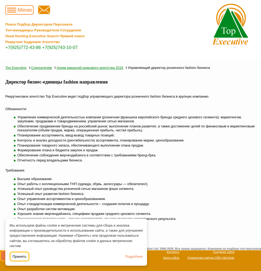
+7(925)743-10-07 (60, 47)
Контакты (173, 251)
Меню (25, 10)
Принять (19, 257)
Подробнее (134, 257)
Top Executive (16, 68)
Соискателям (41, 68)
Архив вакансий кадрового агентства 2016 (89, 68)
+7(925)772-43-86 (23, 47)
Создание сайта (224, 251)
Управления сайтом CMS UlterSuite (210, 257)
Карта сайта (171, 257)
